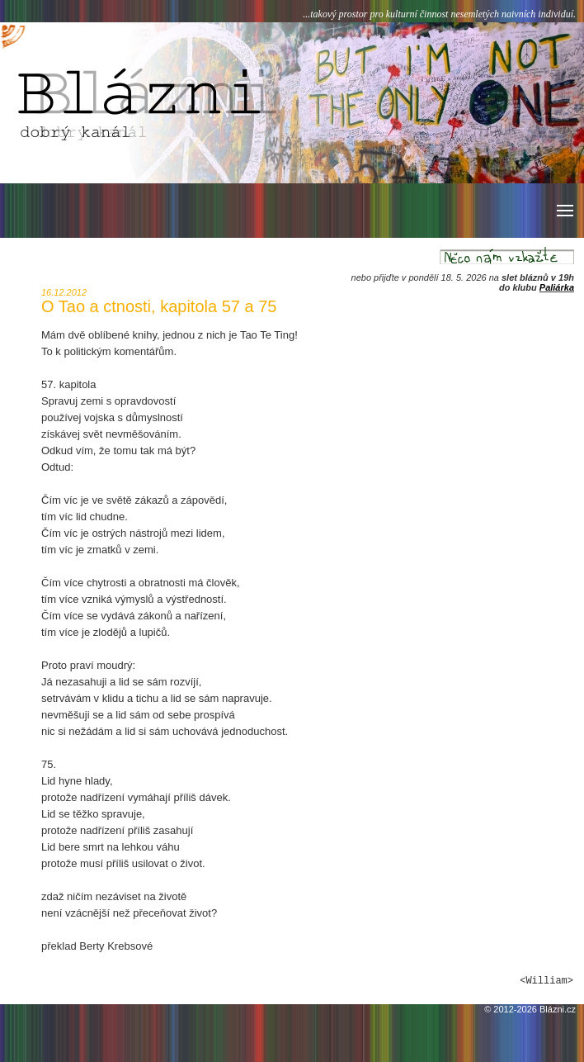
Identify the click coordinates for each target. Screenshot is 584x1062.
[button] (564, 210)
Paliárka (556, 287)
